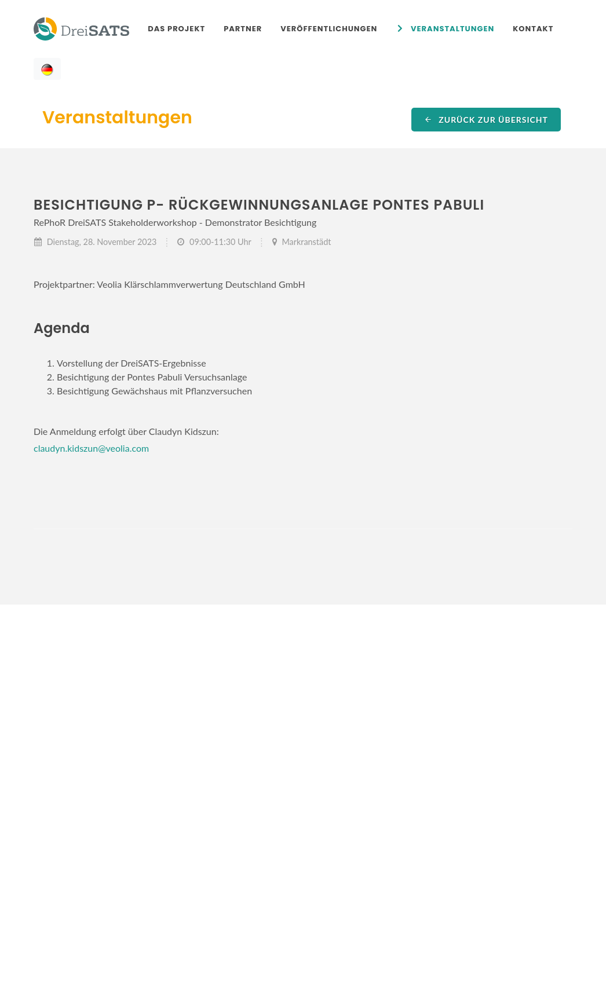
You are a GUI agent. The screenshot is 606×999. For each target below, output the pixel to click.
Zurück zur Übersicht (486, 119)
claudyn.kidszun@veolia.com (91, 447)
